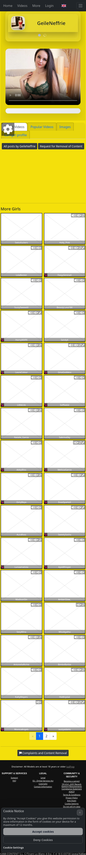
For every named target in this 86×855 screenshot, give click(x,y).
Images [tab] (65, 127)
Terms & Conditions (71, 794)
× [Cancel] (80, 812)
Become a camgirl (72, 781)
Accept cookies (43, 832)
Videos (22, 5)
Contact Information (43, 786)
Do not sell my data (71, 806)
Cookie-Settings (72, 803)
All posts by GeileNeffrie (19, 146)
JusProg (70, 766)
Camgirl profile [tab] (15, 135)
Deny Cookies (43, 840)
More (36, 5)
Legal (43, 777)
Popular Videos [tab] (42, 127)
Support (14, 777)
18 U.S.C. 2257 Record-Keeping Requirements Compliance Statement (72, 786)
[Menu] (80, 5)
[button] (63, 6)
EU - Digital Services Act (43, 780)
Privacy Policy (72, 797)
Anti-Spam (71, 800)
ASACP (71, 791)
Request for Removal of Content (61, 146)
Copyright (43, 783)
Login (49, 5)
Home (8, 5)
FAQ (14, 780)
